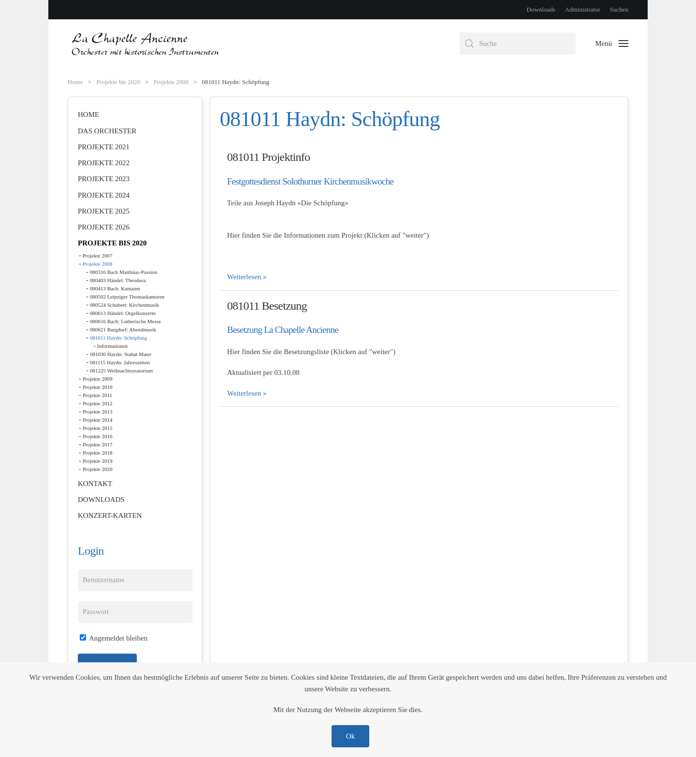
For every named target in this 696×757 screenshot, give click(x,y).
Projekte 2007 (97, 255)
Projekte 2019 (97, 461)
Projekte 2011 (97, 395)
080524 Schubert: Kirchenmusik (124, 305)
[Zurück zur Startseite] (146, 43)
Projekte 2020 (97, 469)
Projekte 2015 (97, 428)
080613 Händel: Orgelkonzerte (123, 313)
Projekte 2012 (97, 403)
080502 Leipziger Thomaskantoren (127, 297)
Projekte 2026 (104, 227)
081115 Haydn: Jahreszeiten (120, 362)
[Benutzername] (135, 580)
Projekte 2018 (97, 453)
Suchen (619, 9)
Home (88, 114)
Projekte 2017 (97, 444)
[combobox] (518, 43)
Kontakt (95, 483)
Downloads (541, 9)
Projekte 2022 (104, 163)
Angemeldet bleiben (113, 638)
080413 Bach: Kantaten (115, 288)
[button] (611, 43)
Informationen (112, 346)
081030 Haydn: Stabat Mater (120, 354)
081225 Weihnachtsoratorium (121, 370)
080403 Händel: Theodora (117, 280)
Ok (350, 736)
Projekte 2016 (97, 436)
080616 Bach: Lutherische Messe (125, 321)
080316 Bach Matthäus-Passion (123, 272)
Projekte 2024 (104, 195)
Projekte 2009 (97, 379)
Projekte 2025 (104, 211)
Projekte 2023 (104, 179)
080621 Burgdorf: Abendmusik (123, 329)
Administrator (582, 9)
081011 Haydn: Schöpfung (118, 338)
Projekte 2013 (97, 411)
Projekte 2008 (97, 264)
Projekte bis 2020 (112, 243)
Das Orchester (107, 131)
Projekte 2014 (97, 420)
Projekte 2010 (97, 387)
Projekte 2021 (104, 147)
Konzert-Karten (110, 515)
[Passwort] (135, 612)
